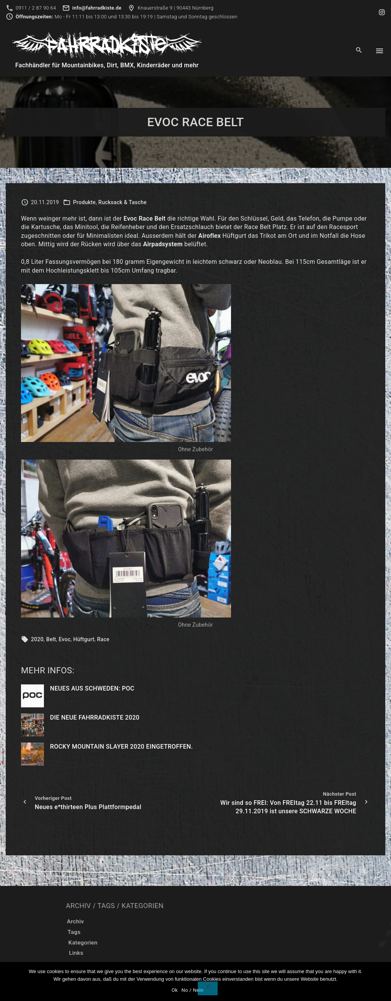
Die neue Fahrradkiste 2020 (94, 717)
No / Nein (192, 990)
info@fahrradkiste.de (96, 8)
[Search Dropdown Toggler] (359, 50)
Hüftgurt (84, 639)
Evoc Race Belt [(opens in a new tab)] (145, 218)
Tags (148, 932)
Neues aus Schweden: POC (92, 688)
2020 (37, 639)
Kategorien (153, 942)
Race (103, 639)
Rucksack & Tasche (123, 202)
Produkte (84, 202)
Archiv (153, 921)
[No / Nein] (208, 988)
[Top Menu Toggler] (379, 50)
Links (142, 953)
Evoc (65, 639)
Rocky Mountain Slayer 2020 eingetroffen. (121, 746)
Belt (51, 639)
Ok (174, 990)
